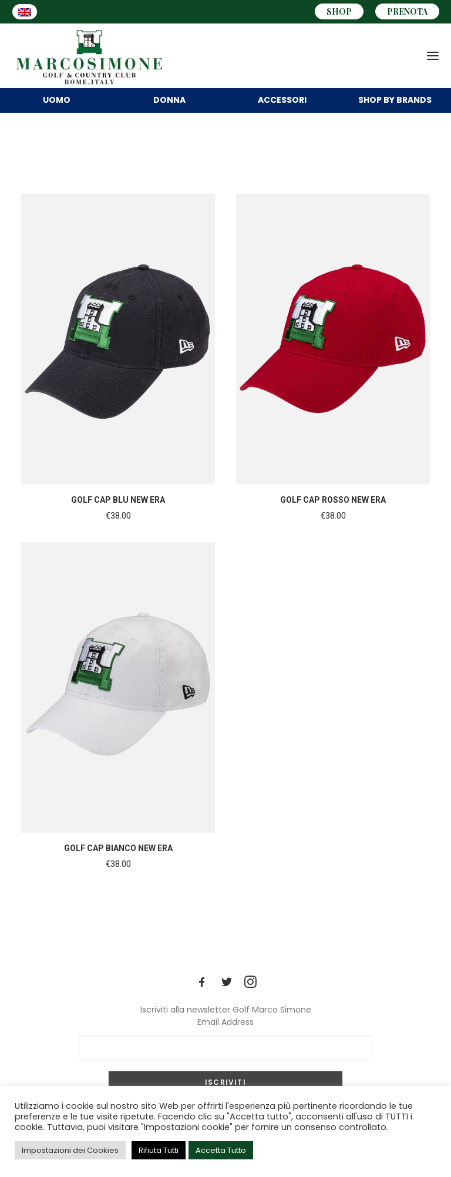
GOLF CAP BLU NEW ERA (118, 500)
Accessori (282, 100)
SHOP (339, 11)
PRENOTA (407, 11)
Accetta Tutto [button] (221, 1150)
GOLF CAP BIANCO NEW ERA (118, 848)
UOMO (56, 100)
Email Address (225, 1022)
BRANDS (395, 100)
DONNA (169, 100)
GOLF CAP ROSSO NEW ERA (333, 500)
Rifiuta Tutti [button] (159, 1150)
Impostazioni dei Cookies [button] (70, 1150)
